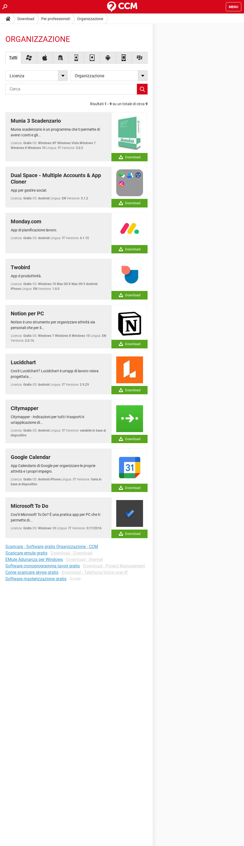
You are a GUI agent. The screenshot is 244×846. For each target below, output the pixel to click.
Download (25, 19)
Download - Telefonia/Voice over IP (95, 572)
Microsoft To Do (29, 506)
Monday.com (26, 221)
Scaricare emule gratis (26, 553)
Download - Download (71, 553)
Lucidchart (23, 362)
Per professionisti (55, 19)
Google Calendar (30, 457)
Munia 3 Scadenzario (36, 121)
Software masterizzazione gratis (35, 578)
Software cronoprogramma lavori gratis (42, 565)
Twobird (20, 267)
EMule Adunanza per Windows (34, 559)
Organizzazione (90, 19)
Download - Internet (84, 559)
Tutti (13, 57)
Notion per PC (27, 313)
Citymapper (24, 408)
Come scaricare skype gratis (31, 572)
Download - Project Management (114, 565)
